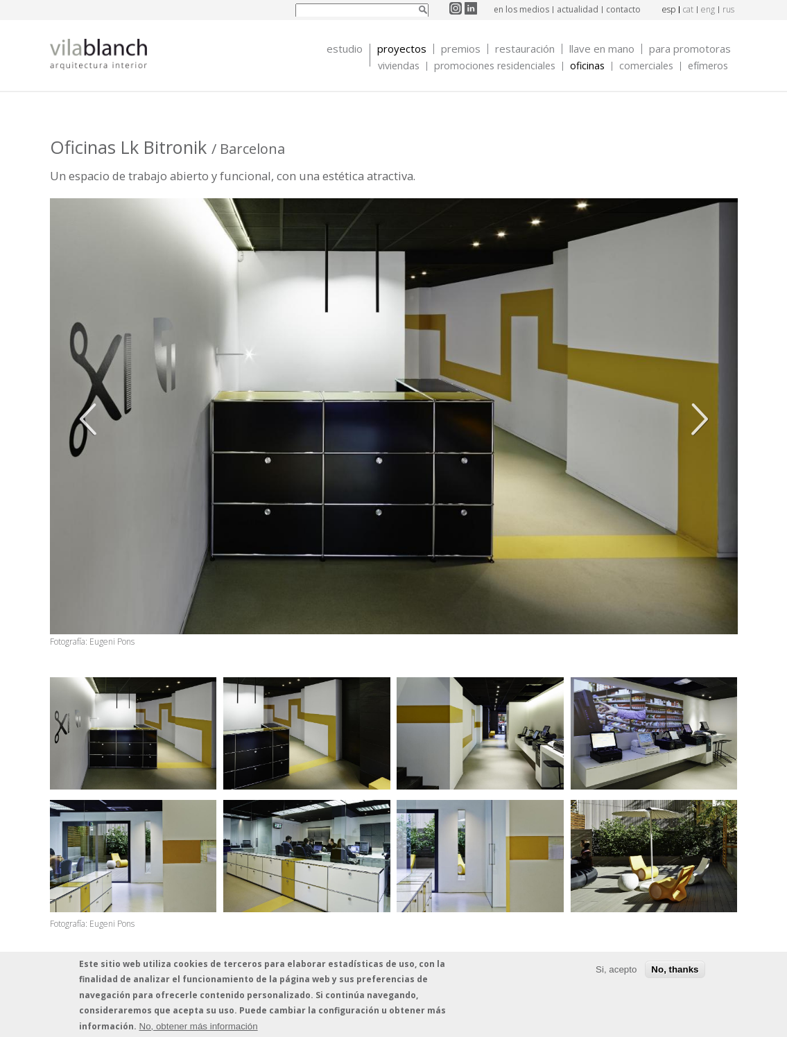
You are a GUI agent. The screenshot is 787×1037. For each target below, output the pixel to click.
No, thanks (674, 971)
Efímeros (708, 66)
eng (708, 9)
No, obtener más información (198, 1028)
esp (668, 9)
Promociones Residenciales (494, 66)
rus (728, 9)
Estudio (345, 49)
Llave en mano (601, 49)
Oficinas (587, 66)
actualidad (577, 9)
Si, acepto (616, 971)
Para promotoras (690, 49)
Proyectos (401, 49)
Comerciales (646, 66)
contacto (623, 9)
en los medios (521, 9)
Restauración (525, 49)
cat (688, 9)
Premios (461, 49)
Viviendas (399, 66)
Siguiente (696, 419)
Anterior (91, 419)
